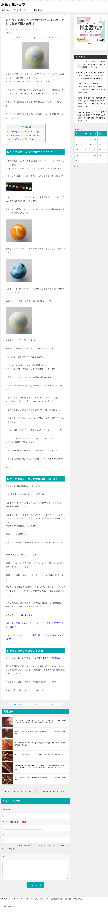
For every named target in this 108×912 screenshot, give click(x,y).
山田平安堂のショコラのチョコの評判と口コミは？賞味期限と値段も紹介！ (19, 791)
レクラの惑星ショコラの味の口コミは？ (24, 132)
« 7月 (76, 166)
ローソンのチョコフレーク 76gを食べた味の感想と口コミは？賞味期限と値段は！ (39, 778)
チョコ (9, 33)
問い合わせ (38, 10)
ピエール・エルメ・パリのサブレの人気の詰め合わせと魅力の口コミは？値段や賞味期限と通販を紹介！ (91, 64)
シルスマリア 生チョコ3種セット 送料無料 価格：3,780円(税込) (33, 658)
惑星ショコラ (26, 615)
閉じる (27, 127)
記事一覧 (5, 10)
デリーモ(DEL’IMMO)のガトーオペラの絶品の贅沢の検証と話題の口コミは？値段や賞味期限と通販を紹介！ (91, 75)
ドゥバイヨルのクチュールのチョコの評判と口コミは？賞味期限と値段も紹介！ (53, 791)
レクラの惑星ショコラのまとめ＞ (21, 139)
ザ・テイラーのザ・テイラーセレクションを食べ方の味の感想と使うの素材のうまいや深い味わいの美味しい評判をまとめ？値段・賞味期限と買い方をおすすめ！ (40, 768)
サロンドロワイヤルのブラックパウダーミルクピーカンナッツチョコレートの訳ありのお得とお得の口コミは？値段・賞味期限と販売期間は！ (40, 721)
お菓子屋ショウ (13, 4)
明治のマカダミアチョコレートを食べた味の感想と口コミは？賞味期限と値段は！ (39, 732)
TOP (11, 899)
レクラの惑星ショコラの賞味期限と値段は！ (25, 135)
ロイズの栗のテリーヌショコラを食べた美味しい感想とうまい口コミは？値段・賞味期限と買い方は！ (40, 744)
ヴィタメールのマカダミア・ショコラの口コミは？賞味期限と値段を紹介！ (38, 754)
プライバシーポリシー (21, 10)
